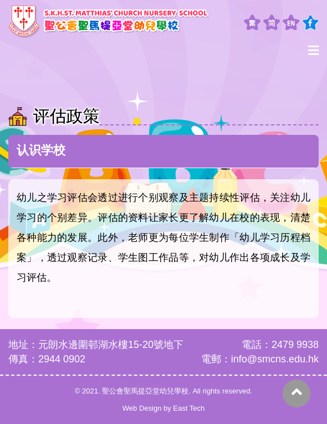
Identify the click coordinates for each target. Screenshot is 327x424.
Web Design (142, 408)
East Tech (189, 408)
